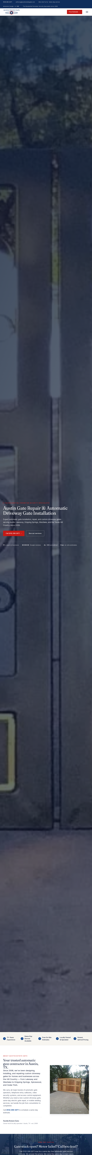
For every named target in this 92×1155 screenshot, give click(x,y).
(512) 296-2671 (7, 2)
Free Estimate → (74, 12)
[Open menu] (87, 11)
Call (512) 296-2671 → (14, 533)
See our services (35, 533)
